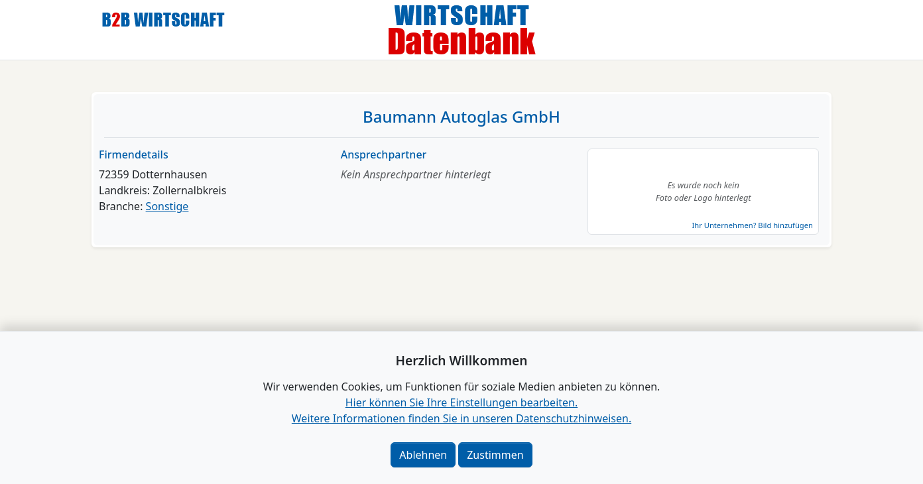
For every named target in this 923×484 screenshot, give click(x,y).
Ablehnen (423, 455)
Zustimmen (495, 455)
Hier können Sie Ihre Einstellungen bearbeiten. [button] (461, 402)
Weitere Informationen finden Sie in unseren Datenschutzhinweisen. (461, 418)
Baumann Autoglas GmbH (461, 116)
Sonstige (167, 206)
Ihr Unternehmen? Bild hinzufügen (752, 225)
